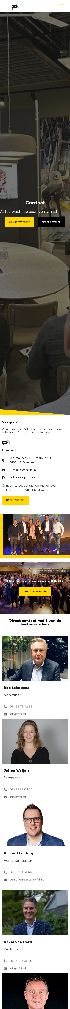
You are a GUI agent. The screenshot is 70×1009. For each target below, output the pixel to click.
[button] (61, 6)
